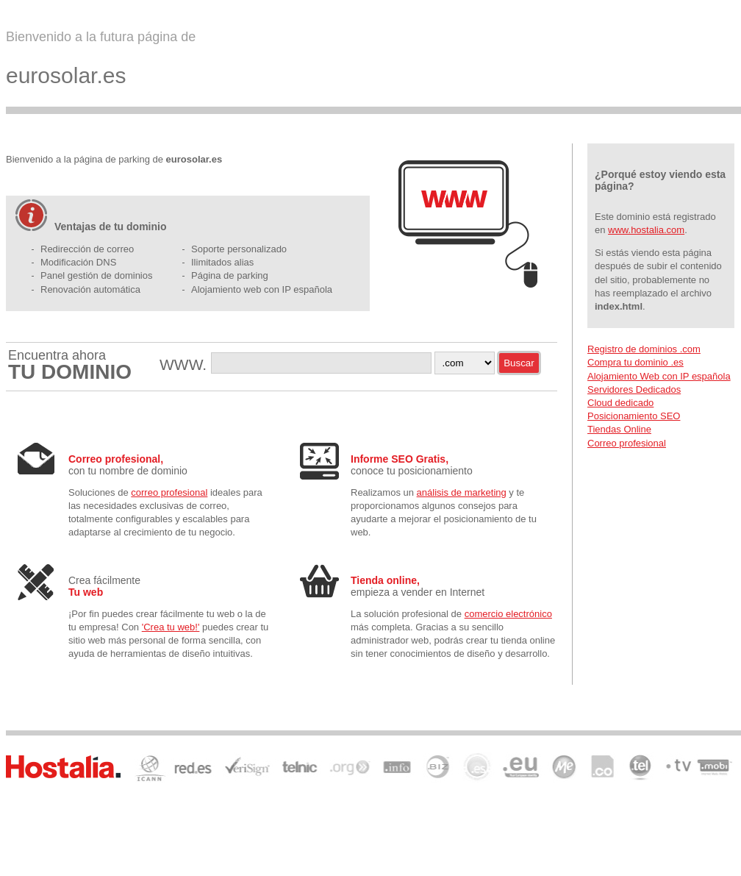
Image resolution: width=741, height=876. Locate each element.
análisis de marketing (461, 492)
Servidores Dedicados (634, 389)
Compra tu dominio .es (635, 362)
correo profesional (169, 492)
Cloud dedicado (620, 402)
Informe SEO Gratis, (399, 459)
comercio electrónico (508, 613)
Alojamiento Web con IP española (659, 376)
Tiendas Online (619, 429)
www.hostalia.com (646, 229)
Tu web (85, 592)
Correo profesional (626, 443)
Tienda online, (385, 580)
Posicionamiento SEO (633, 415)
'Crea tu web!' (171, 627)
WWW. (185, 364)
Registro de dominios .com (644, 349)
